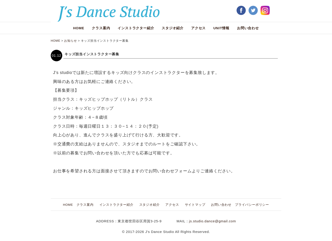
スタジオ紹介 (173, 28)
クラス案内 (101, 28)
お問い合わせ (248, 28)
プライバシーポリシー (252, 204)
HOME (78, 28)
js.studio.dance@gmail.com (212, 221)
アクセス (198, 28)
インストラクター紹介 (136, 28)
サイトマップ (195, 204)
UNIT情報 (221, 28)
